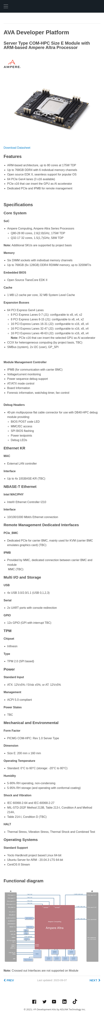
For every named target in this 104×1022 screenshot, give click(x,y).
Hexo (17, 6)
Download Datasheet (17, 147)
